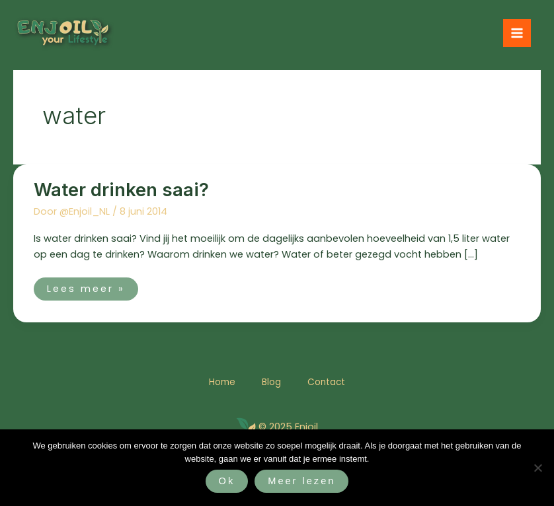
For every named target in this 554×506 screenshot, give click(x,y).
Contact (326, 382)
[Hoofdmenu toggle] (517, 33)
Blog (271, 382)
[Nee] (537, 467)
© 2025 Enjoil (288, 426)
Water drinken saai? (121, 190)
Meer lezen (301, 481)
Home (222, 382)
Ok (227, 481)
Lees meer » (85, 286)
